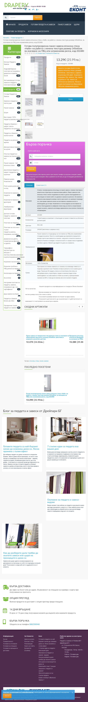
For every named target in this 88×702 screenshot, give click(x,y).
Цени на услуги (29, 639)
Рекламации (28, 644)
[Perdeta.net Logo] (16, 6)
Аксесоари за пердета (12, 273)
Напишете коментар (52, 53)
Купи (71, 99)
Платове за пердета (15, 31)
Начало (11, 25)
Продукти (23, 25)
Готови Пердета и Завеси (43, 25)
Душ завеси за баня (11, 294)
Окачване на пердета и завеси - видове (63, 500)
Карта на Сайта (29, 646)
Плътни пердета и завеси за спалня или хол (12, 156)
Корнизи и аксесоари (38, 31)
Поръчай (31, 169)
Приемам (7, 695)
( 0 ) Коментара (40, 53)
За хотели (7, 278)
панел (41, 361)
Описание (29, 185)
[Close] (72, 692)
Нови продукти (9, 89)
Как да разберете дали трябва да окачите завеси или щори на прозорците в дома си (20, 555)
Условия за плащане (10, 646)
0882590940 (34, 624)
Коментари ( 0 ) (41, 185)
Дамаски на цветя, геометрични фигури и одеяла (11, 241)
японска (32, 361)
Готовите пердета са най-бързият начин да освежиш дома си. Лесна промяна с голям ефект (21, 449)
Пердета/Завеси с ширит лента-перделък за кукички (12, 126)
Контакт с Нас (29, 641)
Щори (76, 25)
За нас (5, 639)
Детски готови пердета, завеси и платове (10, 216)
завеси (46, 361)
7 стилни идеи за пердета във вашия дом (62, 447)
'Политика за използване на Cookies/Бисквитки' (18, 692)
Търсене (37, 17)
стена (37, 361)
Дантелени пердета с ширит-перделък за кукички (11, 172)
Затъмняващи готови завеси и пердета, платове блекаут (12, 82)
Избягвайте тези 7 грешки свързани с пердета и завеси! (47, 669)
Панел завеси (64, 25)
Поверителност (8, 641)
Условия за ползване (10, 644)
